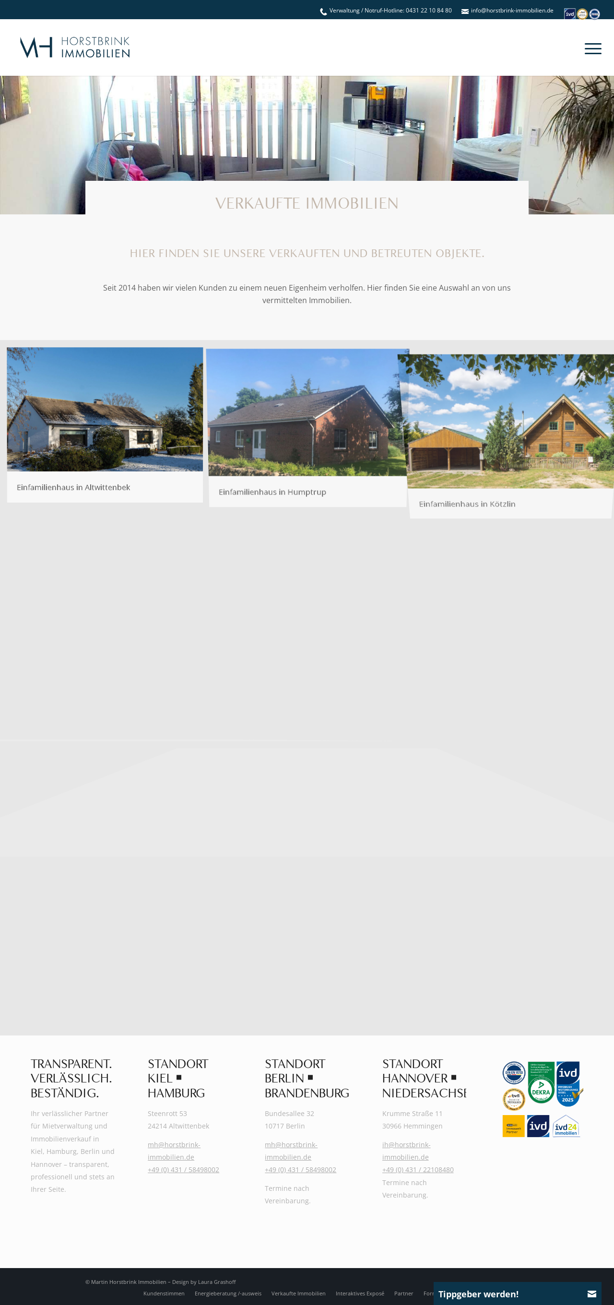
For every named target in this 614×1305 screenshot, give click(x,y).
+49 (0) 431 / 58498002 (183, 1169)
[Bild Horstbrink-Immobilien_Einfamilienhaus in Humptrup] (311, 428)
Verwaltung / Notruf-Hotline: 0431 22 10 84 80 (391, 10)
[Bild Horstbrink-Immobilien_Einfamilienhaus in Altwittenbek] (108, 428)
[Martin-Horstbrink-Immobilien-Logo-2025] (74, 47)
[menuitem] (386, 10)
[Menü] (590, 47)
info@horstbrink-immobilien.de (512, 10)
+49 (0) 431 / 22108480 (418, 1169)
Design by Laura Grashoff (204, 1281)
